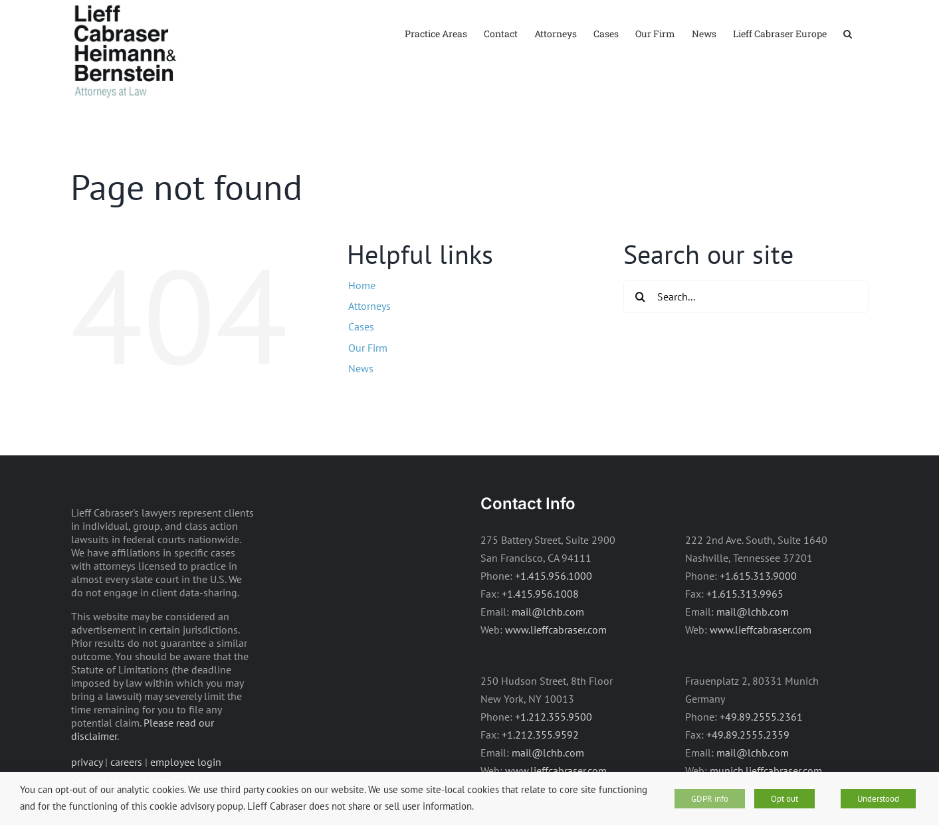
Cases (361, 326)
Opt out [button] (784, 798)
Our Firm (367, 347)
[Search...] (745, 296)
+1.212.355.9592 (540, 734)
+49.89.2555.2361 (761, 716)
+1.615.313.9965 (744, 593)
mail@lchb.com (548, 611)
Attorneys (369, 305)
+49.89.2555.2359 (747, 734)
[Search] (640, 296)
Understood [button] (878, 798)
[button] (847, 33)
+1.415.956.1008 (540, 593)
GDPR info (709, 798)
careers (126, 761)
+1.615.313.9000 (758, 575)
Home (361, 285)
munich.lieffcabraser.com (766, 770)
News (360, 368)
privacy (86, 761)
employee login (185, 761)
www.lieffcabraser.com (556, 629)
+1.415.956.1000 (553, 575)
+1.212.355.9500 (553, 716)
